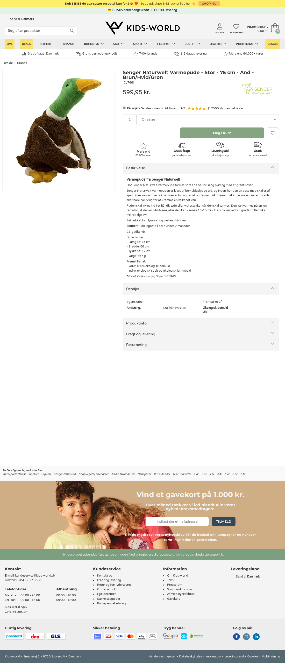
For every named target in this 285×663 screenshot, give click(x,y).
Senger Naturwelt (65, 474)
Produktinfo (136, 323)
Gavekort (173, 598)
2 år (203, 474)
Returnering (136, 345)
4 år (219, 474)
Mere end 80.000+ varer (243, 54)
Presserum (174, 584)
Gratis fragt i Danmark (40, 54)
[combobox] (209, 119)
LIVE (10, 44)
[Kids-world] (142, 28)
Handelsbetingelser (162, 656)
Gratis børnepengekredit (96, 54)
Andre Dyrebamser (123, 474)
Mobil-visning (271, 656)
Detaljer (132, 289)
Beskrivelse (135, 168)
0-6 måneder (162, 474)
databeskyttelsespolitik (206, 555)
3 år (211, 474)
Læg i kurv (222, 133)
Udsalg (272, 44)
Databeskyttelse (190, 656)
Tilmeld (223, 521)
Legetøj (218, 44)
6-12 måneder (182, 474)
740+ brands (145, 54)
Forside (7, 63)
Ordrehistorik (106, 589)
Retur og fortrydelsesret (114, 584)
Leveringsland (234, 656)
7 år (242, 474)
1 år (196, 474)
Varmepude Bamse (14, 474)
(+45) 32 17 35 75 (29, 580)
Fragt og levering (140, 334)
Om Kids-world (177, 575)
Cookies (252, 656)
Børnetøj (94, 44)
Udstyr (192, 44)
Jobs (170, 580)
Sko (118, 44)
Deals (26, 44)
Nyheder (46, 44)
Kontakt (13, 569)
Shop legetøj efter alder (93, 474)
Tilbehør (166, 44)
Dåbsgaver (144, 474)
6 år (234, 474)
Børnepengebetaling (111, 603)
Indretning (247, 44)
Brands (68, 44)
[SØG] (72, 31)
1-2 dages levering (190, 54)
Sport (140, 44)
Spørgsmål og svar (180, 589)
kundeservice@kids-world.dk (35, 575)
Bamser (33, 474)
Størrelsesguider (108, 598)
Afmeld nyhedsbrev (180, 594)
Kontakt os (104, 575)
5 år (227, 474)
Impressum (213, 656)
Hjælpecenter (106, 594)
